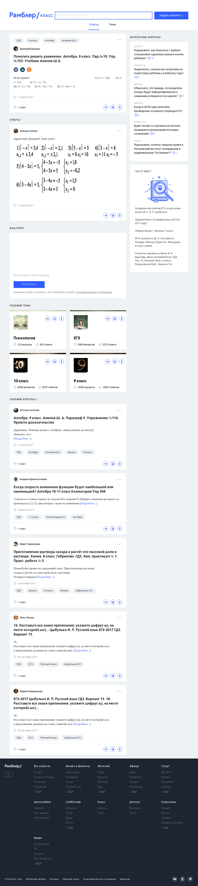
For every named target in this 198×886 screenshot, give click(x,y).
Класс (102, 802)
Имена (165, 813)
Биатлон (166, 787)
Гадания (166, 818)
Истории (71, 808)
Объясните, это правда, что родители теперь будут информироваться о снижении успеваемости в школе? (158, 92)
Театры (133, 782)
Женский (103, 766)
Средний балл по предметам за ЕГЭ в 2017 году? (157, 221)
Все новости (42, 766)
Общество (40, 787)
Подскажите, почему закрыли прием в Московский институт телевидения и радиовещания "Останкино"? (158, 149)
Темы (101, 813)
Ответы (102, 808)
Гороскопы (168, 802)
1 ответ (20, 107)
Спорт (165, 766)
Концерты (135, 777)
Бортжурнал (42, 818)
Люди (69, 813)
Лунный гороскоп (172, 823)
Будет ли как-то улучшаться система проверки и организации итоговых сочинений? (157, 130)
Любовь (103, 782)
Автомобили (42, 802)
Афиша (134, 766)
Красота (103, 777)
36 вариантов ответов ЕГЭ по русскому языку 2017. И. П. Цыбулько (158, 210)
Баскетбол (167, 782)
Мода (101, 772)
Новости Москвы (44, 777)
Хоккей (165, 777)
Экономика (72, 772)
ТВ (35, 849)
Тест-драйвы (41, 813)
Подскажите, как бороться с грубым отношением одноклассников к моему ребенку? (159, 54)
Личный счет (73, 787)
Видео (38, 838)
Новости (39, 808)
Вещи (69, 818)
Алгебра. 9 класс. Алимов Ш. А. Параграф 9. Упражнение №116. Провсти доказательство (66, 420)
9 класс (80, 381)
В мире (38, 772)
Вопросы (135, 808)
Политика (40, 782)
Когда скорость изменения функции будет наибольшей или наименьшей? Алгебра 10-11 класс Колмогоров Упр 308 (63, 489)
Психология (24, 338)
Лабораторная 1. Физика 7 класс (154, 230)
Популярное (41, 844)
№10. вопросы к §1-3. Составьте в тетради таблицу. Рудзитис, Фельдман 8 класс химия (158, 242)
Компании (72, 777)
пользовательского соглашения (94, 292)
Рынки (69, 782)
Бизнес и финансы (78, 766)
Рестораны (136, 787)
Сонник (165, 808)
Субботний (73, 802)
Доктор (134, 802)
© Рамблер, (10, 879)
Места (69, 823)
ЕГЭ (77, 338)
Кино (132, 772)
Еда (100, 787)
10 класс (21, 381)
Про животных (43, 858)
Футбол (166, 772)
